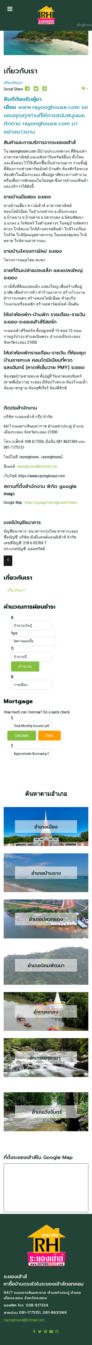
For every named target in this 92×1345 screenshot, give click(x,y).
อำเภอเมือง (46, 826)
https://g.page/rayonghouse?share (51, 502)
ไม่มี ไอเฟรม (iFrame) (46, 1187)
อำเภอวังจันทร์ (46, 1112)
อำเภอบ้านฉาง (46, 873)
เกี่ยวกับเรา (16, 590)
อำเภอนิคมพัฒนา (46, 965)
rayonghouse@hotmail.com (37, 466)
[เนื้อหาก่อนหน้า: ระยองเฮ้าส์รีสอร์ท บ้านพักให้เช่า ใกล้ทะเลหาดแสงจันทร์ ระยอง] (8, 561)
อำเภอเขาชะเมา (46, 1058)
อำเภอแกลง (46, 1011)
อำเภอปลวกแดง (46, 919)
